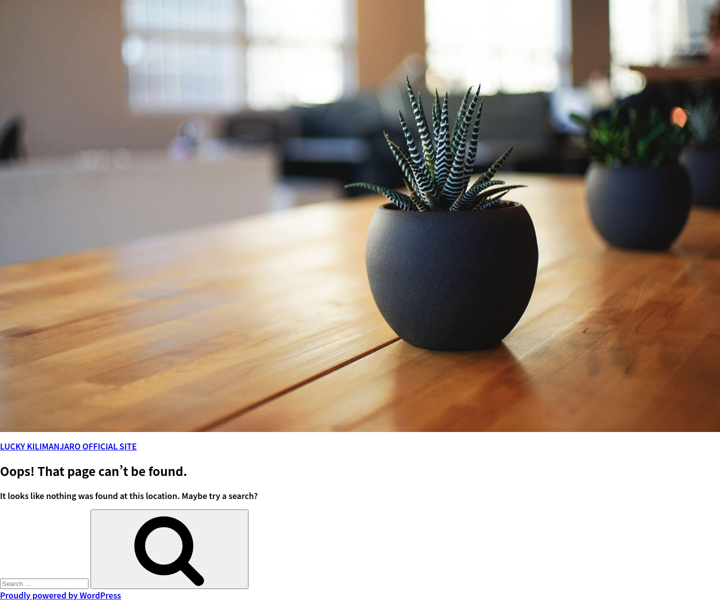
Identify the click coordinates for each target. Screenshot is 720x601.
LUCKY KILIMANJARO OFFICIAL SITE (68, 446)
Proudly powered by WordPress (60, 595)
